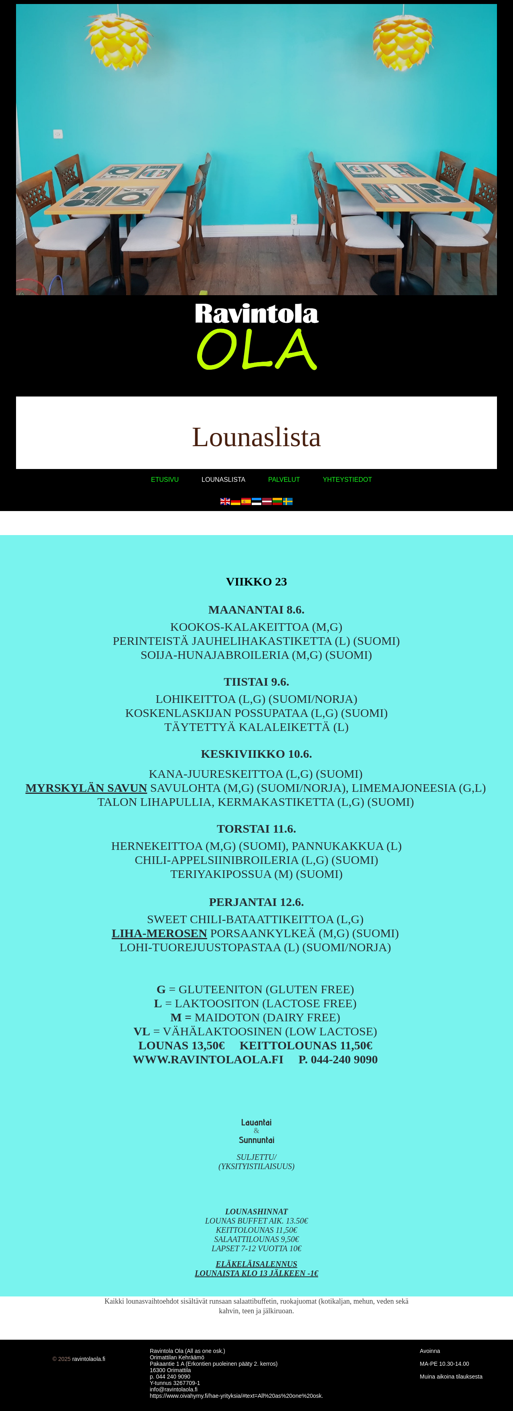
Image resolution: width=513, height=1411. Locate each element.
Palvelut (284, 479)
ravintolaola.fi (88, 1359)
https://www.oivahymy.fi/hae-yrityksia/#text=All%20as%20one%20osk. (236, 1396)
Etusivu (165, 479)
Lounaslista (223, 479)
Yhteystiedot (347, 479)
